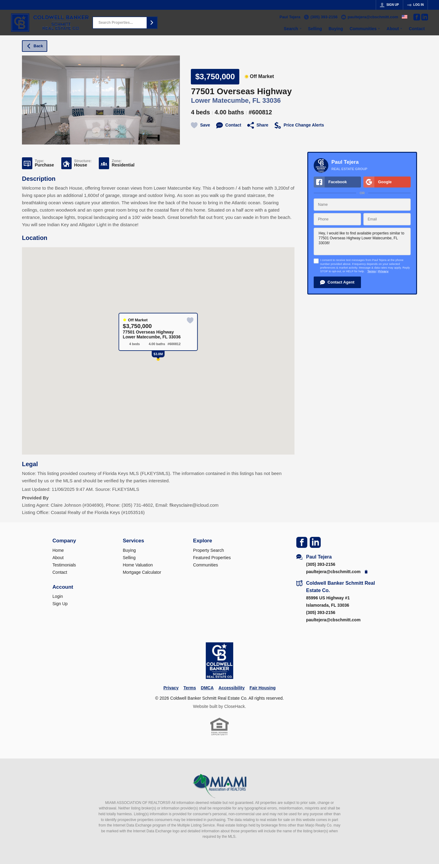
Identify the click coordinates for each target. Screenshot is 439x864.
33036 (271, 100)
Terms (371, 271)
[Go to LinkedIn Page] (424, 17)
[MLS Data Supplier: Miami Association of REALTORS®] (219, 786)
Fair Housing (262, 687)
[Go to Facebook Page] (416, 17)
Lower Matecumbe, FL (225, 100)
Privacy (383, 271)
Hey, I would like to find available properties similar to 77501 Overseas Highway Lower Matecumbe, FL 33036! (362, 241)
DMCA (207, 687)
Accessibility (232, 687)
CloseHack (234, 706)
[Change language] (404, 16)
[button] (152, 22)
